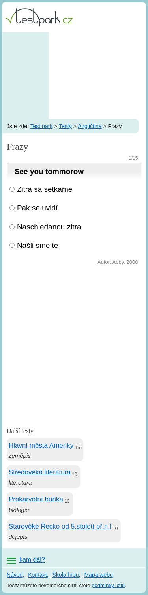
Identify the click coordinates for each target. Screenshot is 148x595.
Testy (65, 126)
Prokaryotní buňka (36, 499)
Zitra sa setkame (44, 189)
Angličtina (90, 126)
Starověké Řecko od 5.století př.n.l (60, 526)
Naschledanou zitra (49, 227)
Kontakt (37, 575)
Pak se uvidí (37, 208)
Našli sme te (37, 245)
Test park (41, 126)
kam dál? (32, 559)
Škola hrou (65, 575)
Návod (14, 575)
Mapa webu (98, 575)
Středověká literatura (40, 472)
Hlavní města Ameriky (41, 445)
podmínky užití (108, 585)
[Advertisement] (74, 75)
